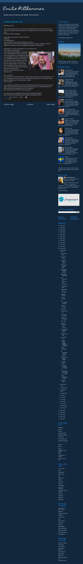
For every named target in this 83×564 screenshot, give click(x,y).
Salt (59, 476)
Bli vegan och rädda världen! (64, 358)
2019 (61, 240)
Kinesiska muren (62, 560)
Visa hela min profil (62, 190)
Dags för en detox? (69, 118)
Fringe (59, 448)
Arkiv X (60, 446)
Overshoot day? (68, 147)
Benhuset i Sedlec (62, 542)
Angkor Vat (61, 522)
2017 (61, 244)
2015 (61, 248)
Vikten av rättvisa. (63, 295)
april (62, 401)
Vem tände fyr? (63, 338)
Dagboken (60, 497)
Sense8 (60, 431)
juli (62, 395)
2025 (61, 227)
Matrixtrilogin (61, 485)
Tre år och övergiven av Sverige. (64, 366)
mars (62, 403)
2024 (61, 229)
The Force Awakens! (64, 315)
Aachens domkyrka (62, 513)
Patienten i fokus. (63, 381)
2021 (61, 236)
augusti (63, 393)
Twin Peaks (61, 437)
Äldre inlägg (51, 104)
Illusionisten (61, 472)
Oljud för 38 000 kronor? (70, 90)
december (63, 250)
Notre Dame (61, 553)
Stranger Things (62, 433)
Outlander (60, 427)
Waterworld (61, 478)
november (63, 384)
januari (63, 407)
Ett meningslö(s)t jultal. (64, 302)
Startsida (30, 104)
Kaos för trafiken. (63, 306)
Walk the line (61, 474)
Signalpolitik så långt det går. (64, 271)
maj (62, 399)
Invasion (60, 444)
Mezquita (60, 511)
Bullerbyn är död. (69, 137)
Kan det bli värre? (69, 99)
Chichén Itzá (61, 517)
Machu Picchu (61, 520)
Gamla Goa (61, 544)
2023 (61, 232)
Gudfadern (60, 495)
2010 (61, 418)
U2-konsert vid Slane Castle (61, 509)
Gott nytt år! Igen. (64, 254)
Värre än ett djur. (69, 70)
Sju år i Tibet (61, 468)
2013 (61, 412)
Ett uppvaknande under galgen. (64, 353)
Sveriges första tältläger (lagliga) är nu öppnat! (64, 343)
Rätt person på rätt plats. (64, 266)
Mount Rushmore (62, 528)
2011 (61, 416)
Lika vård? (63, 321)
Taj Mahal (60, 515)
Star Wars (60, 481)
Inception (60, 493)
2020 (61, 238)
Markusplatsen (61, 551)
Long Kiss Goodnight (60, 488)
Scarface (60, 483)
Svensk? (67, 156)
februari (63, 405)
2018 (61, 242)
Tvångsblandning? (69, 79)
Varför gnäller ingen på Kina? (64, 330)
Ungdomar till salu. (64, 334)
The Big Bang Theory (61, 456)
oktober (63, 387)
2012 (61, 414)
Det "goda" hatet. (63, 362)
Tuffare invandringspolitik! (64, 377)
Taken (59, 453)
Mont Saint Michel (62, 530)
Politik (9, 98)
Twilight (60, 479)
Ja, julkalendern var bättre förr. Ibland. (64, 371)
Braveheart (61, 499)
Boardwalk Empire (62, 435)
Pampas (60, 524)
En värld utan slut (62, 438)
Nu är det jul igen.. (64, 287)
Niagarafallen (61, 526)
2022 (61, 234)
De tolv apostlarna (62, 532)
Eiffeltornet (60, 555)
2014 (61, 410)
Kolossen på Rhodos (61, 549)
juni (62, 397)
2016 (61, 246)
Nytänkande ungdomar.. (64, 275)
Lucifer (60, 429)
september (63, 389)
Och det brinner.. (63, 298)
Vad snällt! (63, 309)
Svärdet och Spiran (62, 440)
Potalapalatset (61, 534)
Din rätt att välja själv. (70, 109)
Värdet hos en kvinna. (64, 318)
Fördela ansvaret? (64, 348)
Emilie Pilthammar (23, 9)
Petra (59, 519)
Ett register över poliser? (63, 261)
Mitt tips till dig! (68, 128)
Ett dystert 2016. (63, 257)
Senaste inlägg (9, 104)
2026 (61, 225)
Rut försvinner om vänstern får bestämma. (64, 281)
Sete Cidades (61, 546)
